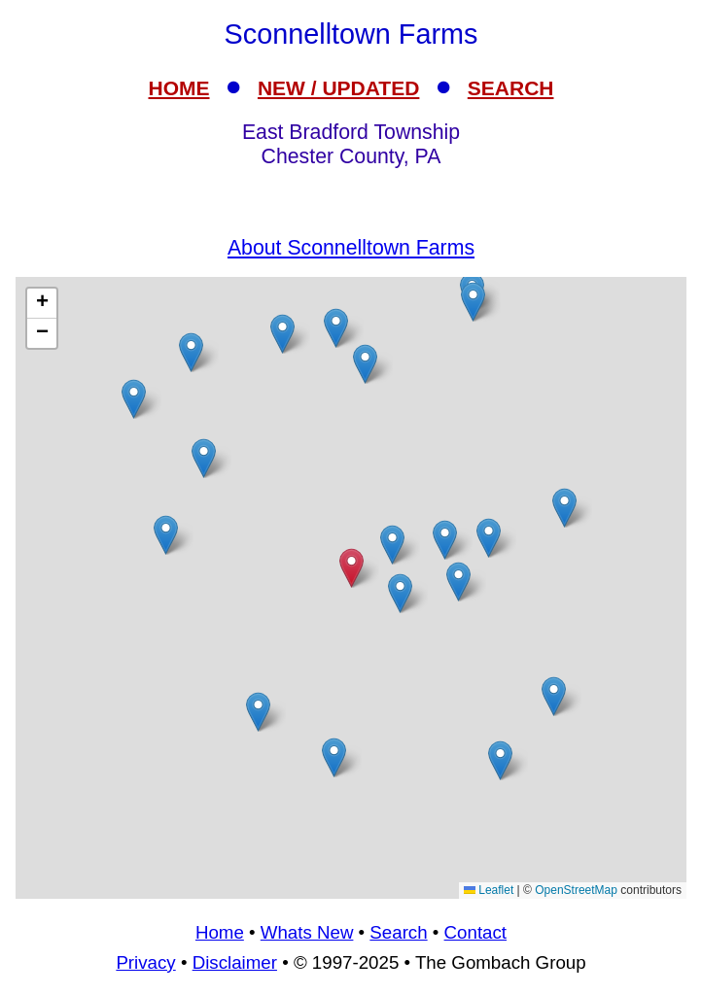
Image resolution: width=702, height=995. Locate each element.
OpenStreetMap (576, 890)
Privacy (145, 962)
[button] (258, 712)
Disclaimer (235, 962)
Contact (475, 932)
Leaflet (488, 890)
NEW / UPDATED (338, 88)
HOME (179, 88)
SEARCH (511, 88)
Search (398, 932)
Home (219, 932)
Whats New (307, 932)
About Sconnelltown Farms (351, 247)
